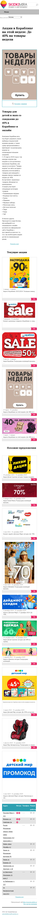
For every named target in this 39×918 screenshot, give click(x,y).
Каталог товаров (21, 104)
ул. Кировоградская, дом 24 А (8, 891)
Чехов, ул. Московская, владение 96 (7, 853)
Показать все (19, 897)
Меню (6, 12)
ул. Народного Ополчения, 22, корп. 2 (8, 875)
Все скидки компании (30, 904)
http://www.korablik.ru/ (30, 902)
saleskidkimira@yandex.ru (10, 914)
